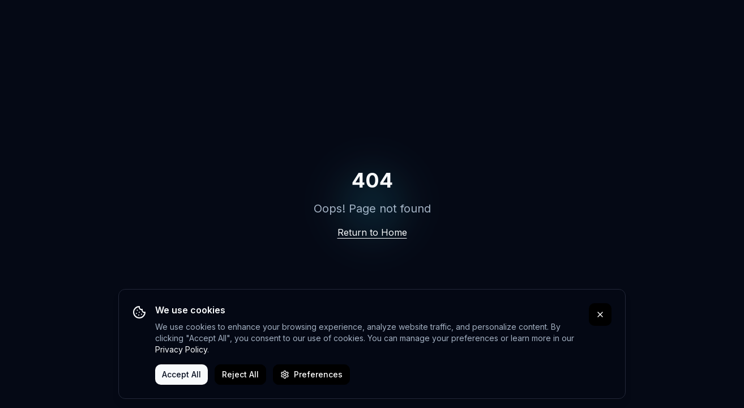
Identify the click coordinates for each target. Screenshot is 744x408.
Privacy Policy (181, 349)
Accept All (181, 374)
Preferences (311, 374)
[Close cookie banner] (600, 314)
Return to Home (372, 232)
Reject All (240, 374)
